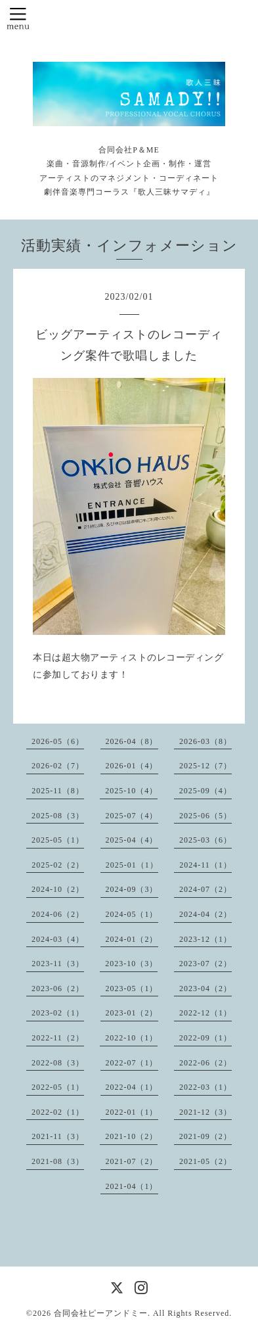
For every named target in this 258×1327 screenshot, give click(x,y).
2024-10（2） (58, 889)
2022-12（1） (205, 1012)
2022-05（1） (58, 1087)
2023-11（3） (58, 963)
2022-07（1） (132, 1062)
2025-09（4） (205, 790)
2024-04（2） (205, 914)
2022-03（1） (205, 1087)
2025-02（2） (58, 865)
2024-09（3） (132, 889)
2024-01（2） (132, 939)
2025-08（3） (58, 815)
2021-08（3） (58, 1161)
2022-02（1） (58, 1112)
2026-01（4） (132, 765)
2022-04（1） (132, 1087)
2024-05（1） (132, 914)
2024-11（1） (205, 865)
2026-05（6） (58, 741)
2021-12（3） (205, 1112)
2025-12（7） (205, 765)
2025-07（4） (132, 815)
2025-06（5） (205, 815)
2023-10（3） (131, 963)
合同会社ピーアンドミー (101, 1313)
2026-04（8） (132, 741)
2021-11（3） (58, 1136)
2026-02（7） (58, 765)
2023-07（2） (205, 963)
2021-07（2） (132, 1161)
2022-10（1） (131, 1037)
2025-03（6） (205, 840)
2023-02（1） (58, 1012)
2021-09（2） (205, 1136)
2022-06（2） (205, 1062)
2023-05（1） (132, 988)
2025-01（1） (132, 865)
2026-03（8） (205, 741)
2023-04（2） (205, 988)
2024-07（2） (205, 889)
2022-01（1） (132, 1112)
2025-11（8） (58, 790)
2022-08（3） (58, 1062)
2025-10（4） (131, 790)
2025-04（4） (132, 840)
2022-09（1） (205, 1037)
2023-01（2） (132, 1012)
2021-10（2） (131, 1136)
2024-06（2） (58, 914)
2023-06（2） (58, 988)
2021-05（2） (205, 1161)
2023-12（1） (205, 939)
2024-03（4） (58, 939)
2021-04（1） (132, 1186)
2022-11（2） (58, 1037)
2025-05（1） (58, 840)
